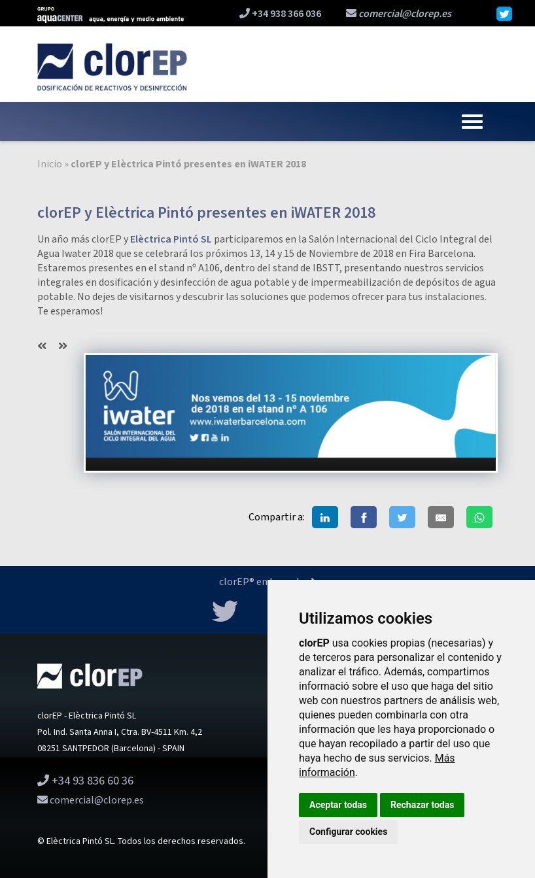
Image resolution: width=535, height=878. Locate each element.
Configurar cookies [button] (348, 831)
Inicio (49, 164)
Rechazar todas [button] (422, 805)
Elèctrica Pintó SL (171, 239)
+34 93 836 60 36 (85, 780)
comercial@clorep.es (398, 14)
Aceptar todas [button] (338, 805)
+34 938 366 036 (280, 14)
